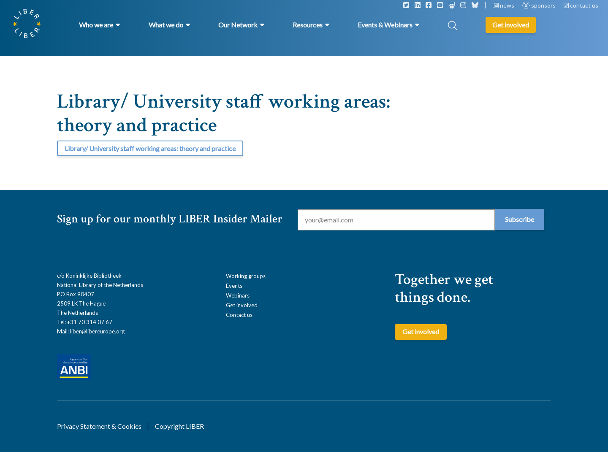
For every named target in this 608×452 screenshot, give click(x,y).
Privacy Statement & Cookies (99, 426)
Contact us (239, 314)
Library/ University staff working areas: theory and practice (150, 148)
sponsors (539, 5)
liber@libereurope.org (97, 331)
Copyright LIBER (179, 426)
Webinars (238, 295)
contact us (581, 5)
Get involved (242, 305)
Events (234, 285)
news (504, 5)
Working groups (246, 276)
